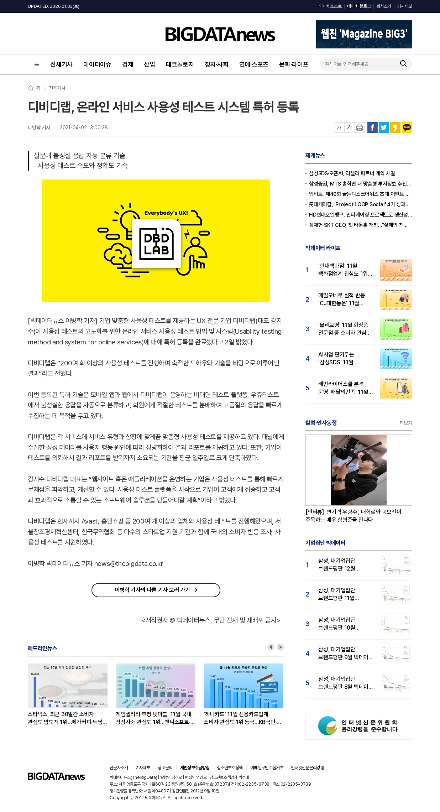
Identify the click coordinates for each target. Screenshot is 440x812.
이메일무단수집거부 (266, 767)
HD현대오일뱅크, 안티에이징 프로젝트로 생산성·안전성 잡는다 (360, 215)
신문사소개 (119, 767)
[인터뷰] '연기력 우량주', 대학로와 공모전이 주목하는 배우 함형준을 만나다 (353, 516)
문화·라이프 (294, 64)
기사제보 (404, 6)
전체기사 (61, 64)
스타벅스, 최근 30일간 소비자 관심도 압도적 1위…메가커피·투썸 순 (65, 718)
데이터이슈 (97, 64)
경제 (127, 64)
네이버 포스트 (329, 6)
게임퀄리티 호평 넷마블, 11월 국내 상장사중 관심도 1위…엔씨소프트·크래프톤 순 (154, 718)
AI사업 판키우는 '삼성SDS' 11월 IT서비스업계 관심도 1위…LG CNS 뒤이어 (342, 358)
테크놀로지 (180, 64)
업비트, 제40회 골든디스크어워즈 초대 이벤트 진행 (360, 194)
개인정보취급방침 (195, 767)
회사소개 (384, 6)
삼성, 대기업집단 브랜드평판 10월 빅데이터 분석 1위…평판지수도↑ (340, 624)
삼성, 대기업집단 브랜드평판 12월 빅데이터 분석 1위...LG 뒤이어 (343, 565)
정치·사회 (217, 64)
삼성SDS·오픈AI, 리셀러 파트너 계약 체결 (352, 173)
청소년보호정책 (229, 767)
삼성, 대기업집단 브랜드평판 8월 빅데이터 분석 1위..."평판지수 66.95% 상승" (345, 683)
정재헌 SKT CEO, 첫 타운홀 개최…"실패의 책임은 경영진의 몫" (360, 225)
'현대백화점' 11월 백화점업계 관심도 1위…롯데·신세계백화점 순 (345, 270)
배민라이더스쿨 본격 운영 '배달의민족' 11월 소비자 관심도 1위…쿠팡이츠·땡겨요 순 (343, 388)
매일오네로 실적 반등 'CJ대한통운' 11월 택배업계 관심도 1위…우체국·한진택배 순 (342, 299)
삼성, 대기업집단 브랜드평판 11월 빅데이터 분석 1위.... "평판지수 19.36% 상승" (340, 594)
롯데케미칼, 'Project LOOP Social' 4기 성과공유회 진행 (360, 204)
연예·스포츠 (254, 64)
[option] (72, 694)
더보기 (406, 423)
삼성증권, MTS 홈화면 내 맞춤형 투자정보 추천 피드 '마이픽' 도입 (360, 184)
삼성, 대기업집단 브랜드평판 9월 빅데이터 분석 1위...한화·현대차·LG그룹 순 (345, 653)
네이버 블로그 (359, 6)
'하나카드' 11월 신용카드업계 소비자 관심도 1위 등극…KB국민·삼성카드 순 (240, 718)
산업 (149, 64)
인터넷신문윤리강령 (307, 767)
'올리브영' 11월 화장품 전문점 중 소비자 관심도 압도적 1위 (344, 329)
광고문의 (165, 767)
